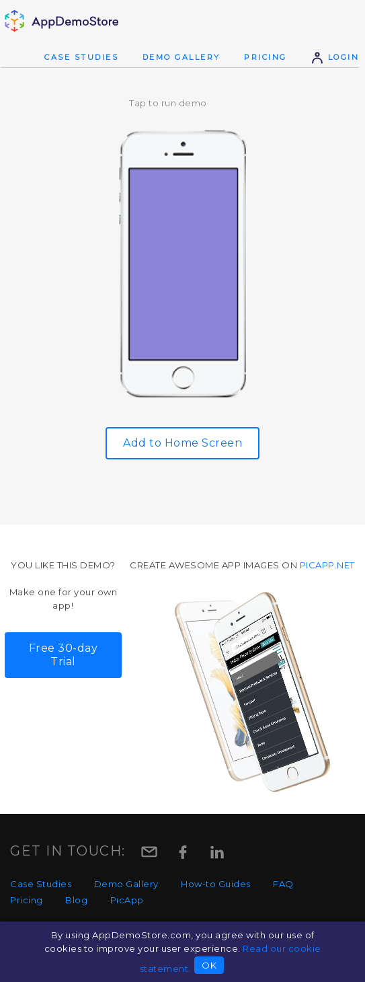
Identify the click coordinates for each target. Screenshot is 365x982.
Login (335, 57)
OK (209, 965)
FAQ (283, 883)
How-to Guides (216, 883)
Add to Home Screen (182, 443)
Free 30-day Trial (63, 655)
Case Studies (81, 57)
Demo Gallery (181, 57)
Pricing (265, 57)
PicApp (127, 900)
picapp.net (327, 565)
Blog (76, 900)
